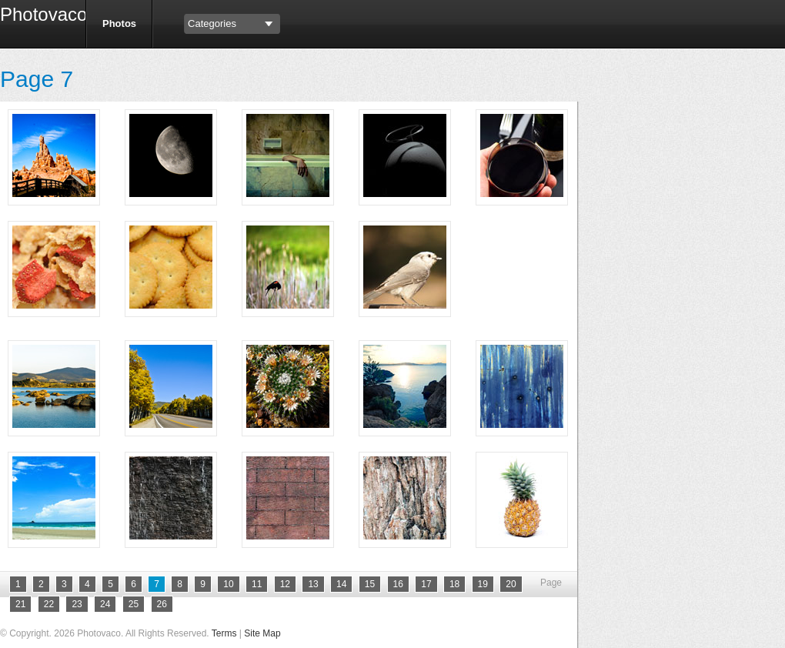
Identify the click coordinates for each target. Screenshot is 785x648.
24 (105, 604)
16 (398, 584)
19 (483, 584)
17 (426, 584)
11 (257, 584)
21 (20, 604)
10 (228, 584)
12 (285, 584)
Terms (224, 633)
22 (49, 604)
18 (454, 584)
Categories (212, 23)
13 (313, 584)
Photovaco (37, 16)
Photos (119, 23)
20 (511, 584)
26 (162, 604)
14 (341, 584)
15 (370, 584)
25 (134, 604)
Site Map (262, 633)
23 (77, 604)
